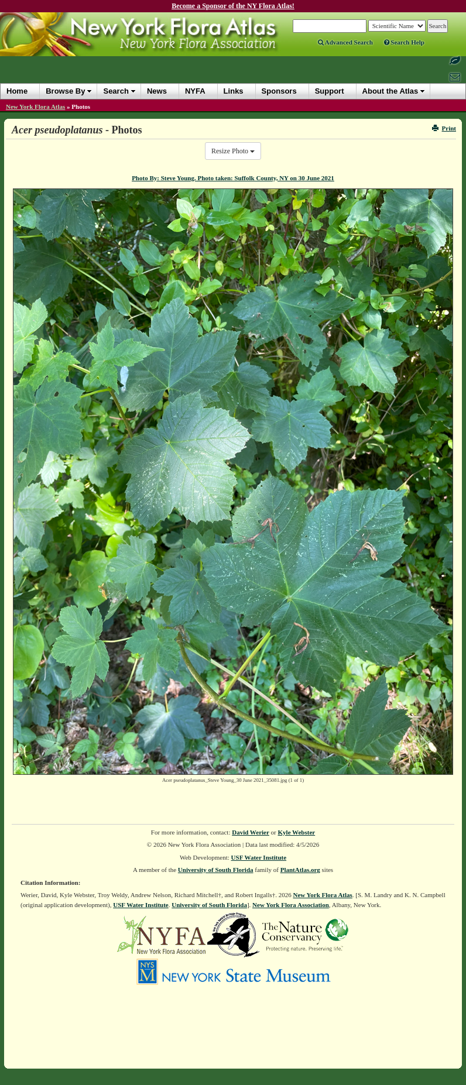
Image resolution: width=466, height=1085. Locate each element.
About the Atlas (390, 91)
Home (17, 91)
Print (444, 128)
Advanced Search (345, 42)
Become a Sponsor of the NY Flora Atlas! (233, 6)
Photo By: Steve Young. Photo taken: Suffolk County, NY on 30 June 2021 (233, 177)
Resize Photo (233, 151)
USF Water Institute (259, 857)
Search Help (404, 42)
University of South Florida (215, 869)
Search (115, 91)
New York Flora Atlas (35, 106)
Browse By (65, 91)
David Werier (250, 832)
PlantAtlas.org (300, 869)
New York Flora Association (290, 904)
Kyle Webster (297, 832)
